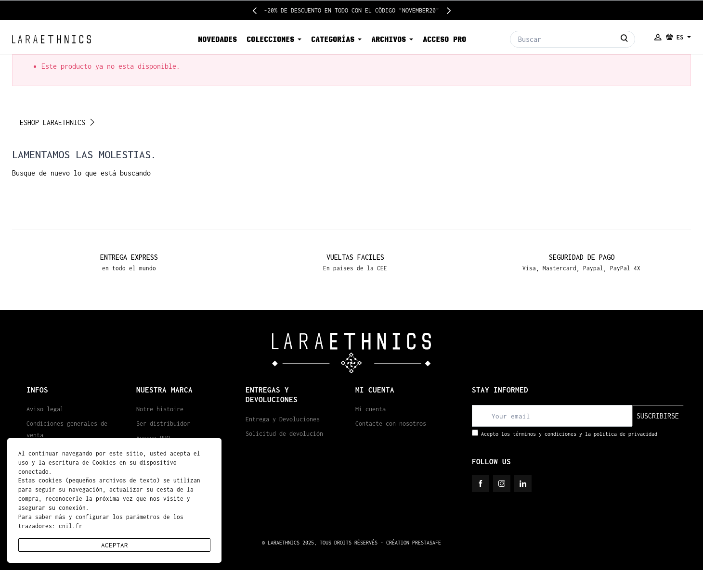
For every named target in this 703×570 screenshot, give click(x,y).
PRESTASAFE (426, 542)
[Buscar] (572, 39)
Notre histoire (159, 409)
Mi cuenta (370, 409)
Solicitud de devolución (284, 433)
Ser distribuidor (163, 423)
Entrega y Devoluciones (283, 419)
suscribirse (658, 416)
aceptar (114, 545)
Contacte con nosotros (390, 423)
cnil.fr (70, 526)
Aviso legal (45, 409)
